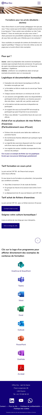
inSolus (29, 412)
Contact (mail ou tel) (11, 209)
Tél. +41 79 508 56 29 (21, 394)
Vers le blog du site (10, 226)
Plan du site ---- (14, 406)
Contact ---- (4, 406)
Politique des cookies (21, 409)
